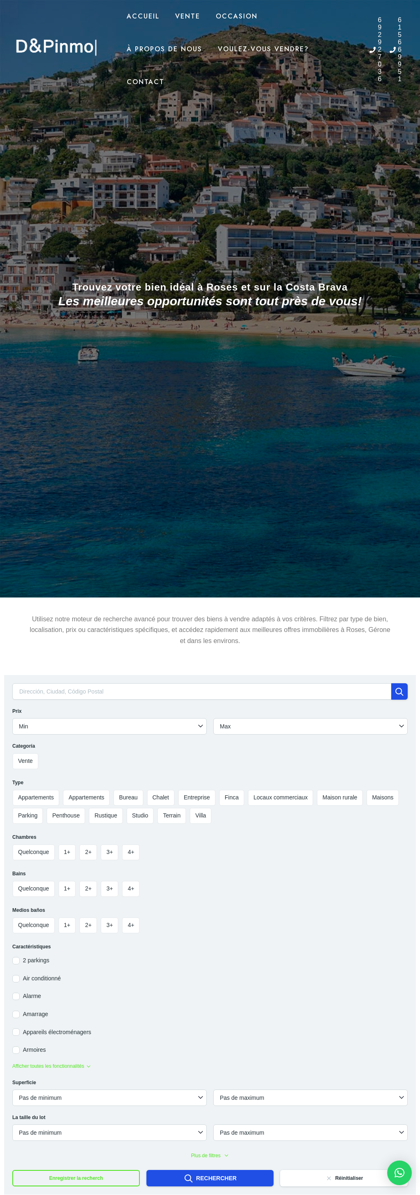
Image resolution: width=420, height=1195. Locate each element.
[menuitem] (354, 44)
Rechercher (210, 1179)
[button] (399, 1173)
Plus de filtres (210, 1155)
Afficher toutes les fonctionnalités (51, 1066)
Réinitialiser (344, 1178)
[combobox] (109, 726)
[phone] (375, 49)
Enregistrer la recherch (76, 1178)
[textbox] (109, 726)
